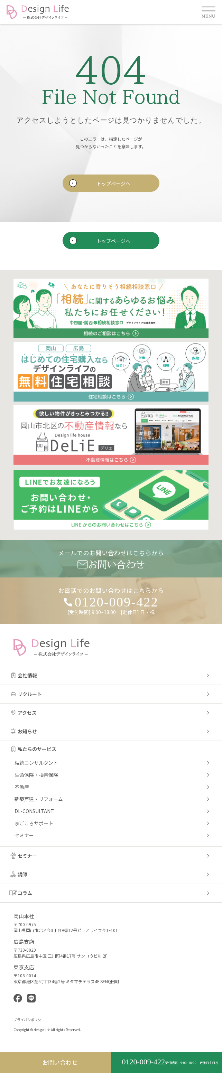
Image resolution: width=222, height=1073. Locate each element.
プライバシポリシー (29, 1019)
